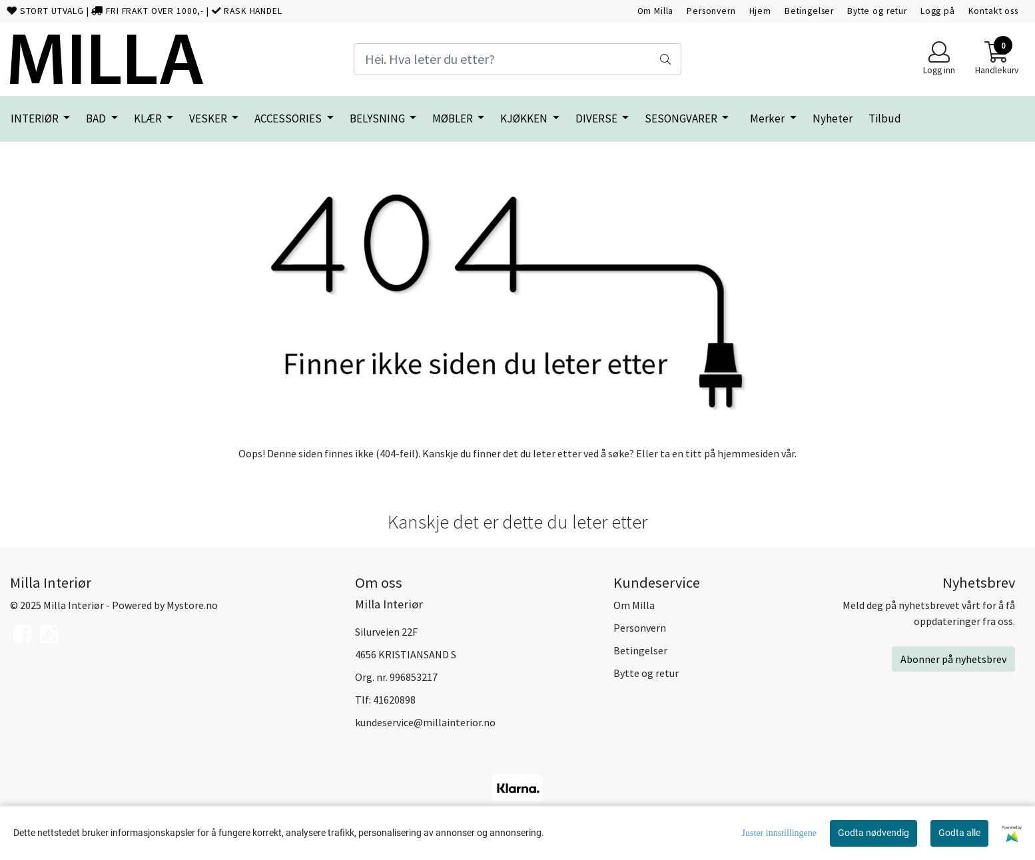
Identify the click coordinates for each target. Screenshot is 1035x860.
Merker (768, 118)
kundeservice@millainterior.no (425, 722)
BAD (97, 118)
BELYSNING (378, 118)
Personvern (711, 11)
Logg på (937, 11)
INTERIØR (36, 118)
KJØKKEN (524, 118)
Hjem (760, 11)
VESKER (209, 118)
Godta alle (959, 832)
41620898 (394, 699)
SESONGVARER (682, 118)
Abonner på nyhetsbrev (953, 659)
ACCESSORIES (289, 118)
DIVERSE (597, 118)
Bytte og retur (877, 11)
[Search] (517, 59)
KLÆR (149, 118)
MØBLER (453, 118)
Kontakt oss (993, 11)
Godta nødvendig (873, 832)
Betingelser (809, 11)
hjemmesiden (748, 453)
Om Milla (655, 11)
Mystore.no (192, 605)
